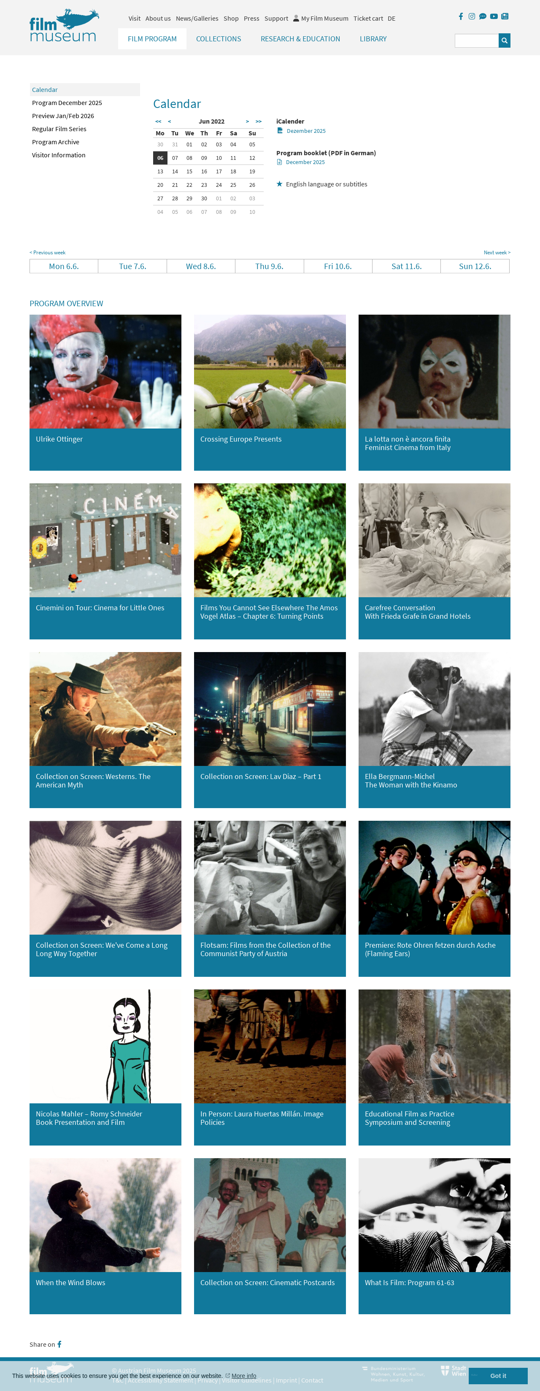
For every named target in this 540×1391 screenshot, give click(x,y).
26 (252, 185)
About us (158, 18)
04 (233, 144)
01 (189, 144)
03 (219, 144)
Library (373, 38)
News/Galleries (197, 18)
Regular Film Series (59, 128)
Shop (231, 18)
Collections (218, 38)
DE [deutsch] (391, 18)
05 (252, 144)
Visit (134, 18)
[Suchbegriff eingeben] (477, 41)
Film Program (152, 38)
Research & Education (300, 38)
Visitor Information (59, 155)
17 (219, 171)
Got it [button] (498, 1375)
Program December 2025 (67, 102)
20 (160, 185)
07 (175, 158)
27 (160, 198)
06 (160, 158)
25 (233, 185)
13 (160, 171)
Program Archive (55, 141)
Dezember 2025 (301, 131)
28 (175, 198)
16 (204, 171)
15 (189, 171)
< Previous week (47, 252)
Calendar (45, 89)
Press (251, 18)
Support (276, 18)
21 (175, 185)
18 (233, 171)
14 (175, 171)
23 (204, 185)
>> (259, 121)
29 (189, 198)
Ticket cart (368, 18)
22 (189, 185)
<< (158, 121)
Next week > (497, 252)
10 (219, 158)
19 (252, 171)
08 (189, 158)
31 (175, 144)
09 (204, 158)
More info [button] (244, 1375)
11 (233, 158)
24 (219, 185)
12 (252, 158)
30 (160, 144)
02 (204, 144)
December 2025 (301, 162)
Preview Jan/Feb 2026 (63, 115)
